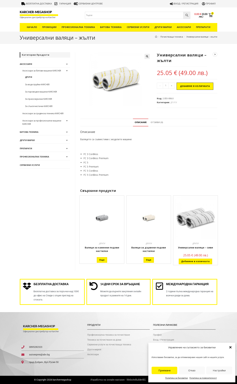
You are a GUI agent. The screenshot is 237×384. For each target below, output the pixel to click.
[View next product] (215, 54)
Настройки (219, 370)
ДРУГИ (173, 102)
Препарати (203, 27)
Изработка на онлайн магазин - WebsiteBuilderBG (118, 379)
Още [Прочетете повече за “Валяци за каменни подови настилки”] (102, 259)
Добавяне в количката (195, 86)
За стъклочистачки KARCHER (39, 106)
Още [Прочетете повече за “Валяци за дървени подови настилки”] (148, 259)
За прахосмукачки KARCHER (38, 99)
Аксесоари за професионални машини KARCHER (41, 122)
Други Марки (163, 27)
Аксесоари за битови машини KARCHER (41, 70)
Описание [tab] (141, 122)
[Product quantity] (166, 86)
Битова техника (111, 27)
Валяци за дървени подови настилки (148, 249)
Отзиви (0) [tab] (157, 122)
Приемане (164, 370)
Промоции (49, 27)
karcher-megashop (36, 12)
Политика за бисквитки (176, 378)
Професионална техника (78, 27)
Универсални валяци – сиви (195, 247)
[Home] (156, 36)
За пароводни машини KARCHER (41, 91)
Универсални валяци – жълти (201, 36)
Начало (32, 27)
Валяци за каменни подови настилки (102, 249)
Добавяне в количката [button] (195, 261)
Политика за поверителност (203, 378)
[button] (230, 347)
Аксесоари (184, 27)
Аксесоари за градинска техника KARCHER (43, 113)
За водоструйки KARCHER (37, 84)
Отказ (191, 370)
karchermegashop (61, 380)
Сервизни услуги (138, 27)
